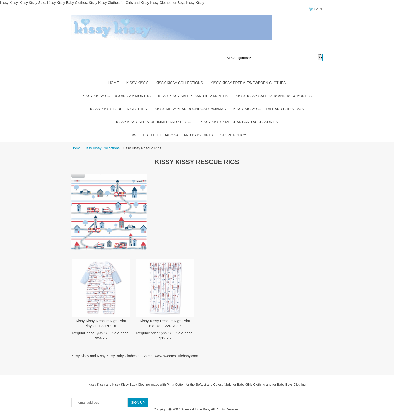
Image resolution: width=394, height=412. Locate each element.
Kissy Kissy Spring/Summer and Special (154, 122)
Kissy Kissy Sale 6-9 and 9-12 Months (193, 96)
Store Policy (233, 135)
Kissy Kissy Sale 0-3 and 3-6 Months (116, 96)
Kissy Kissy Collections (179, 83)
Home (113, 83)
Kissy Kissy (137, 83)
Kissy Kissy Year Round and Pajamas (190, 109)
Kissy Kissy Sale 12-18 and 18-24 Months (274, 96)
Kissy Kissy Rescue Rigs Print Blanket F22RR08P (165, 323)
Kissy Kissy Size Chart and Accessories (239, 122)
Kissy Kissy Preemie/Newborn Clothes (248, 83)
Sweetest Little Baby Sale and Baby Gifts (172, 135)
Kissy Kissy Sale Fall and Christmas (268, 109)
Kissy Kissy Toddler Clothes (118, 109)
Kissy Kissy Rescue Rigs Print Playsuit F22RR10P (101, 323)
